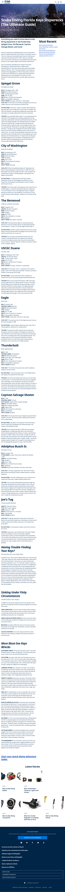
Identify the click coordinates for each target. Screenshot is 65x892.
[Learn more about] (10, 782)
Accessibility (31, 887)
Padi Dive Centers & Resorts (33, 877)
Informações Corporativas (33, 874)
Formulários (44, 887)
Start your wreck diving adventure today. (18, 758)
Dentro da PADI (33, 871)
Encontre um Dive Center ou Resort (13, 847)
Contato (50, 887)
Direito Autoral (38, 887)
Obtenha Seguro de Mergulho (11, 854)
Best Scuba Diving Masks (46, 45)
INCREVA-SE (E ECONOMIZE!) (32, 837)
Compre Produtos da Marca (10, 860)
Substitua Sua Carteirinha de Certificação (15, 850)
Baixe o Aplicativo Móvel (9, 864)
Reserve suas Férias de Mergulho (12, 857)
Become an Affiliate (8, 867)
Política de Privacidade (22, 887)
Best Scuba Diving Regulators (47, 50)
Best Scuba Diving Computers (47, 52)
